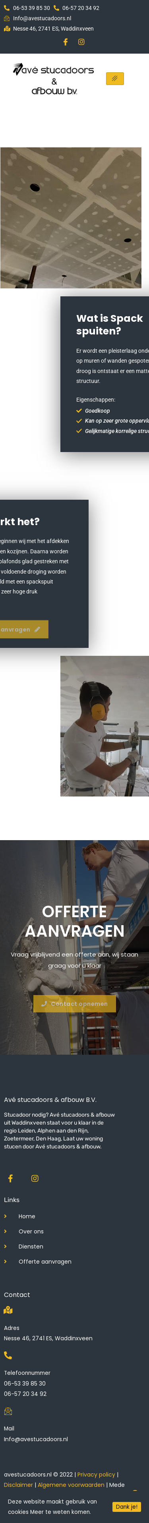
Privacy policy (96, 1475)
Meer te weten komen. (60, 1512)
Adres (11, 1328)
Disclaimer (18, 1485)
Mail (9, 1428)
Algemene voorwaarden (71, 1485)
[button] (74, 1010)
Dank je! (126, 1507)
